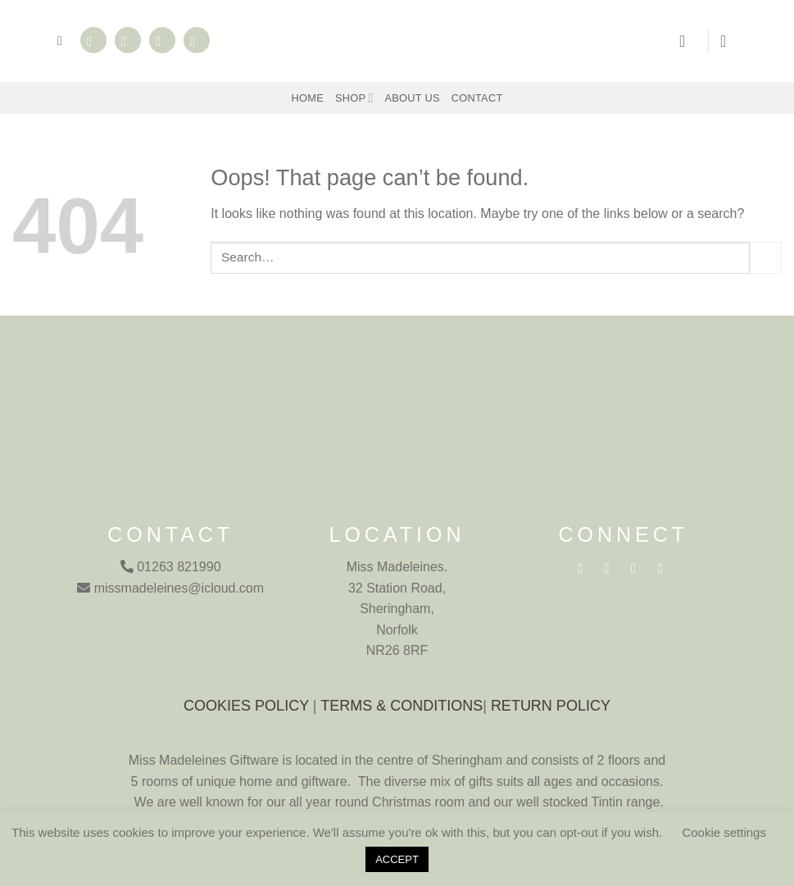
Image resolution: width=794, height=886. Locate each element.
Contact (477, 98)
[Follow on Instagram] (128, 40)
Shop (354, 98)
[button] (63, 41)
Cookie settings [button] (724, 832)
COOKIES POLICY (246, 705)
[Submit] (766, 258)
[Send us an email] (162, 40)
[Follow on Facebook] (93, 40)
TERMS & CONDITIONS (401, 705)
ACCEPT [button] (397, 859)
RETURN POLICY (550, 705)
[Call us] (197, 40)
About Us (412, 98)
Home (308, 98)
